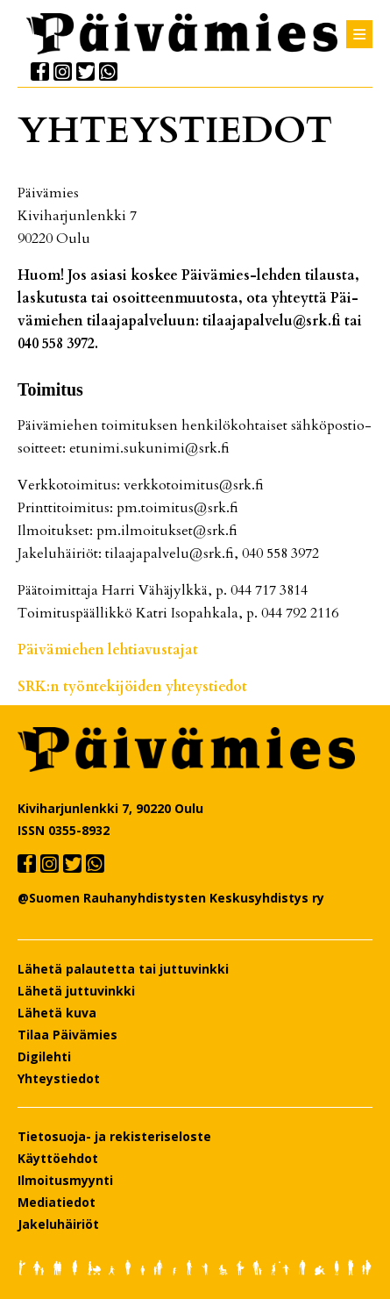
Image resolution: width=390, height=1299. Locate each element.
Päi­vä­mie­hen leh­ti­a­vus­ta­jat (108, 650)
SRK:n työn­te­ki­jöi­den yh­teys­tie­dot (132, 686)
